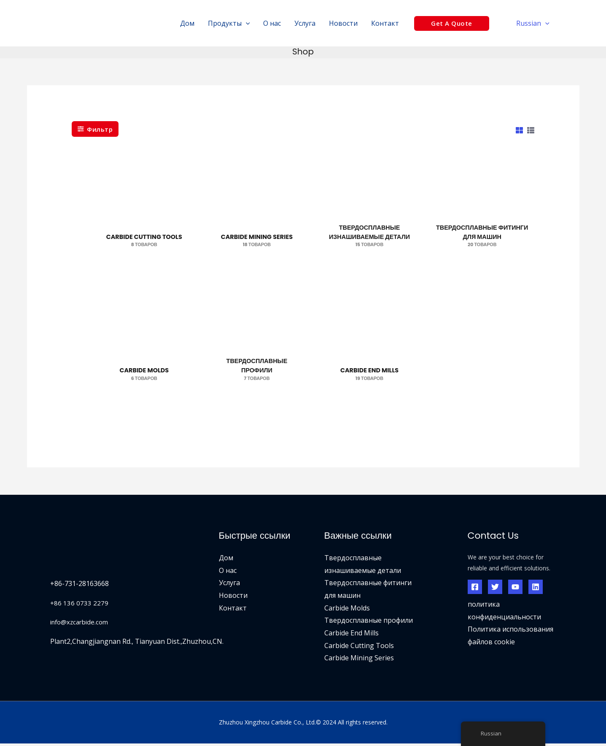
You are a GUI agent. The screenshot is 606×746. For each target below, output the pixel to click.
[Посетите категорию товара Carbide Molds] (144, 344)
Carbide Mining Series (359, 660)
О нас (228, 572)
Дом (226, 559)
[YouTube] (515, 589)
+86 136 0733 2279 (79, 605)
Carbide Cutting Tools (359, 647)
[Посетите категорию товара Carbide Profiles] (257, 344)
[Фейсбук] (475, 589)
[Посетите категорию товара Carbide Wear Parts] (370, 208)
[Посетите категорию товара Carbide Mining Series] (257, 208)
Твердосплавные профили (368, 622)
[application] (246, 23)
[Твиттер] (495, 589)
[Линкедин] (535, 589)
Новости (233, 597)
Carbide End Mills (351, 635)
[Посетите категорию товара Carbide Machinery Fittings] (482, 208)
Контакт (233, 610)
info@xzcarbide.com (81, 624)
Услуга (229, 584)
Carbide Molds (347, 610)
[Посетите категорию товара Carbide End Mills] (370, 344)
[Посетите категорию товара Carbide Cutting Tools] (144, 208)
